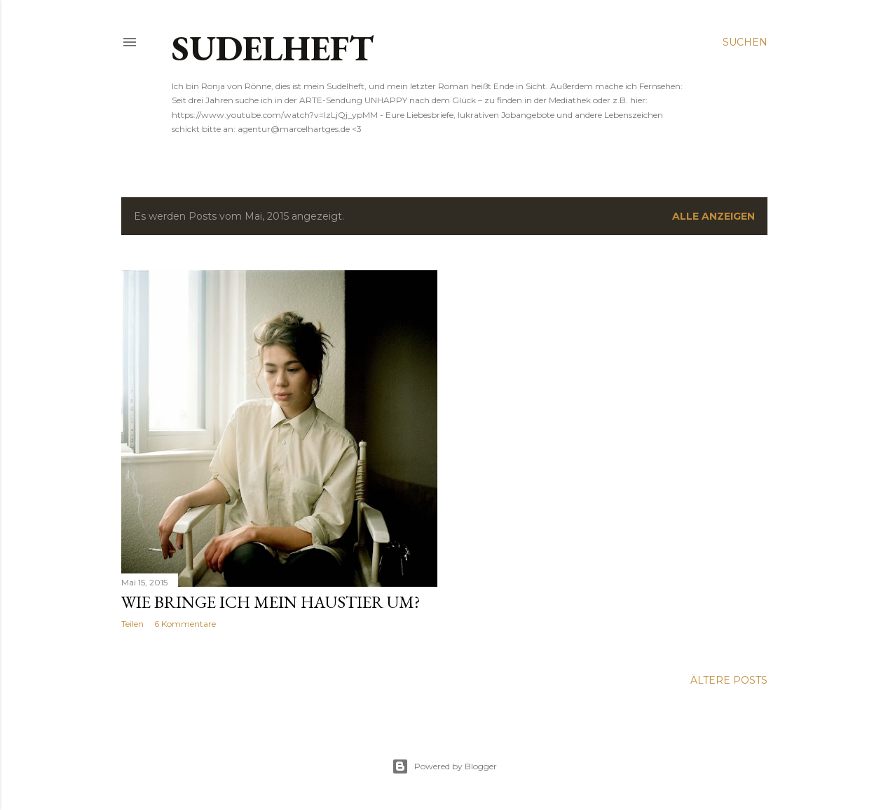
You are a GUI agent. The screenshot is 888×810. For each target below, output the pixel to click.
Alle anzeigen (713, 216)
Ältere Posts (728, 680)
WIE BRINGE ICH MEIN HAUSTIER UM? (271, 602)
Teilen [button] (132, 623)
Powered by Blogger (444, 766)
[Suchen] (745, 42)
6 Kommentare (185, 623)
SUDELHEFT (273, 48)
